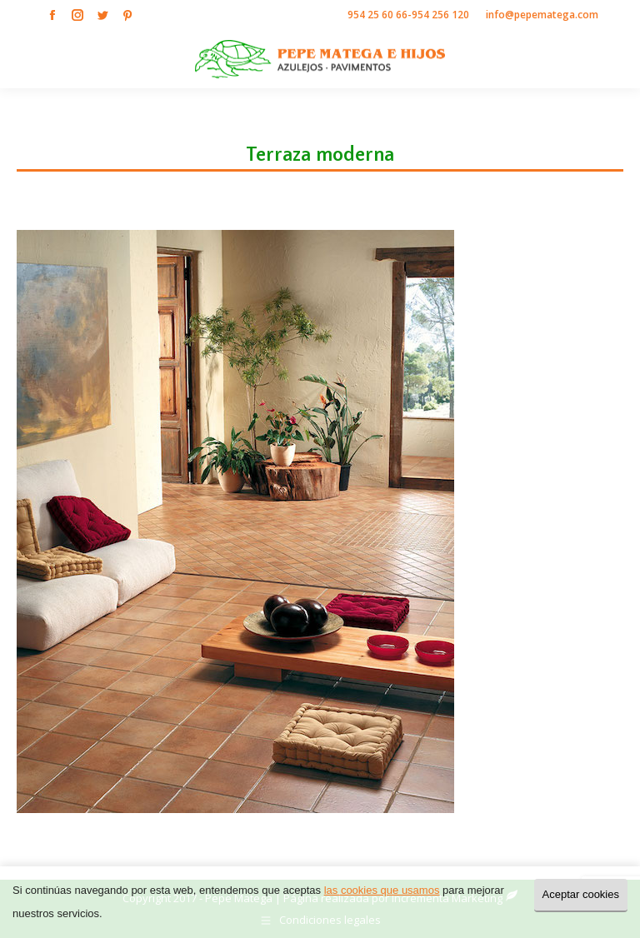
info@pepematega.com (542, 14)
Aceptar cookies (581, 894)
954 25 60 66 (378, 14)
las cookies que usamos (382, 890)
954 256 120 (440, 14)
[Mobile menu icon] (613, 59)
